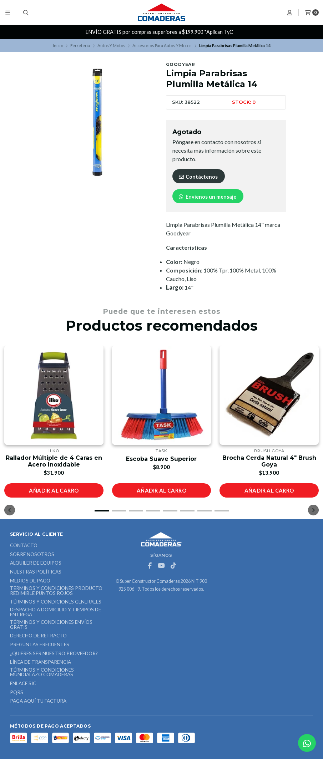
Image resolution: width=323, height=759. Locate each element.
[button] (102, 510)
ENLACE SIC (23, 683)
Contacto (23, 545)
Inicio (58, 45)
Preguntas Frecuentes (39, 644)
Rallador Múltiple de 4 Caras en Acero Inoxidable (54, 461)
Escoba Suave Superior (161, 458)
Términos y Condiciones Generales (55, 602)
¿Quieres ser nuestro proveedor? (54, 653)
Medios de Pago (30, 581)
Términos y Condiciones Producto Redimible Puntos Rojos (56, 591)
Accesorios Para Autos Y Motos (162, 45)
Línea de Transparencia (40, 662)
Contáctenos (198, 177)
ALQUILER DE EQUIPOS (35, 563)
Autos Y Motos (111, 45)
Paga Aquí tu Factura (38, 701)
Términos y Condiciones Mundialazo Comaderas (42, 672)
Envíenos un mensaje (207, 197)
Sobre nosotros (32, 554)
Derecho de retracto (38, 635)
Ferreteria (80, 45)
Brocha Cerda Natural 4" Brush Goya (269, 461)
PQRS (16, 692)
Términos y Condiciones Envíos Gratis (51, 625)
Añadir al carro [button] (54, 490)
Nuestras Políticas (35, 572)
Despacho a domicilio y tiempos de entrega (55, 612)
